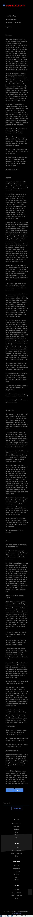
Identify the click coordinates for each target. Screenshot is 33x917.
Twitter (16, 877)
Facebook (16, 874)
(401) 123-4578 (16, 850)
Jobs (16, 832)
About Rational (16, 824)
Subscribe (17, 808)
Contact (16, 866)
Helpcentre (16, 869)
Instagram (17, 880)
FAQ (16, 856)
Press (16, 838)
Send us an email (16, 853)
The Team (16, 829)
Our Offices (16, 871)
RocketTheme (17, 913)
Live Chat (16, 847)
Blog (16, 835)
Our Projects (16, 826)
